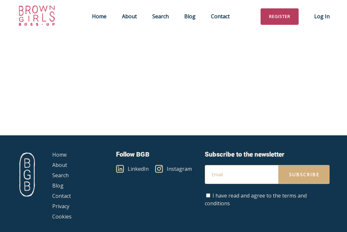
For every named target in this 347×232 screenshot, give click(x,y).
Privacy (60, 206)
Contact (220, 16)
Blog (189, 16)
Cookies (62, 216)
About (129, 16)
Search (160, 16)
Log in (322, 16)
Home (99, 16)
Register (279, 16)
